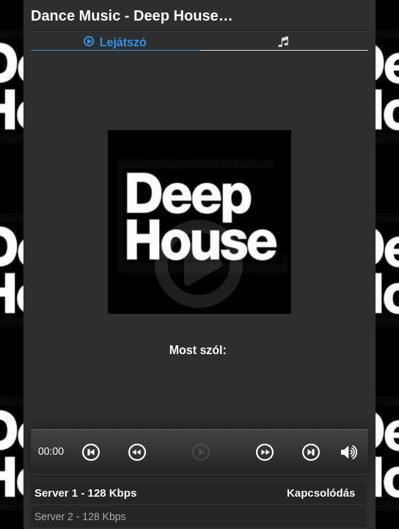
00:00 (51, 451)
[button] (91, 451)
